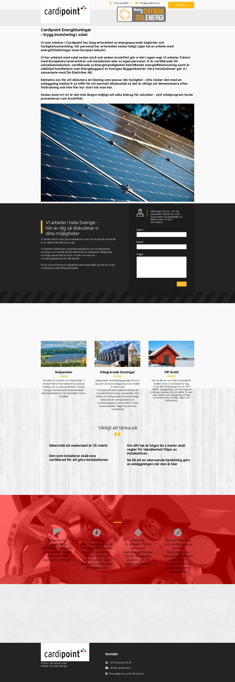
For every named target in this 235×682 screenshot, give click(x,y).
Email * (140, 242)
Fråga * (140, 254)
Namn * (140, 229)
